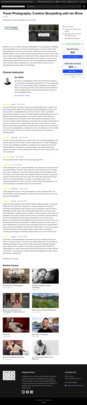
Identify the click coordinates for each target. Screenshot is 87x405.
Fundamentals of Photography (13, 285)
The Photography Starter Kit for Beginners (42, 358)
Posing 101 (6, 334)
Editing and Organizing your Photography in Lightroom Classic (14, 311)
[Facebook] (27, 392)
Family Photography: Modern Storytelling (41, 286)
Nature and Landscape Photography (44, 310)
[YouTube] (23, 392)
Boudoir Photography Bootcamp (13, 357)
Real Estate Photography (40, 334)
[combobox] (53, 6)
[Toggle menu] (83, 6)
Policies (43, 402)
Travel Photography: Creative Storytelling (11, 28)
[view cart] (64, 2)
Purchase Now (44, 35)
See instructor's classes (22, 95)
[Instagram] (31, 392)
